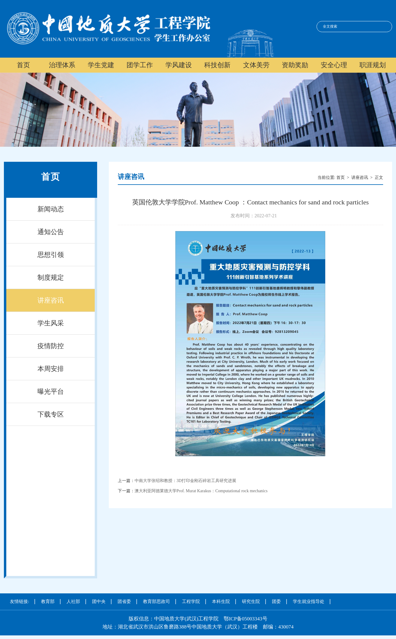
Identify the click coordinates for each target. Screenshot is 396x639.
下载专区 (50, 414)
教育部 (48, 601)
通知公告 (50, 232)
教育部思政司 (156, 601)
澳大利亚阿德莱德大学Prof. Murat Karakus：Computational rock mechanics (201, 491)
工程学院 (191, 601)
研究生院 (251, 601)
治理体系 (62, 65)
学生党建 (101, 65)
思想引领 (50, 254)
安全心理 (334, 65)
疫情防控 (50, 346)
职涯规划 (372, 65)
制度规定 (50, 277)
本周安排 (50, 368)
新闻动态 (50, 209)
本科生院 (221, 601)
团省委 (124, 601)
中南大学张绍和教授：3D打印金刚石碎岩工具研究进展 (185, 481)
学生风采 (50, 323)
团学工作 (140, 65)
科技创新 (217, 65)
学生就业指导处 (308, 601)
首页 (23, 65)
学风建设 (178, 65)
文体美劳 (256, 65)
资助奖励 (295, 65)
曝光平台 (50, 391)
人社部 (73, 601)
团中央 (99, 601)
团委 (276, 601)
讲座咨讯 (50, 300)
